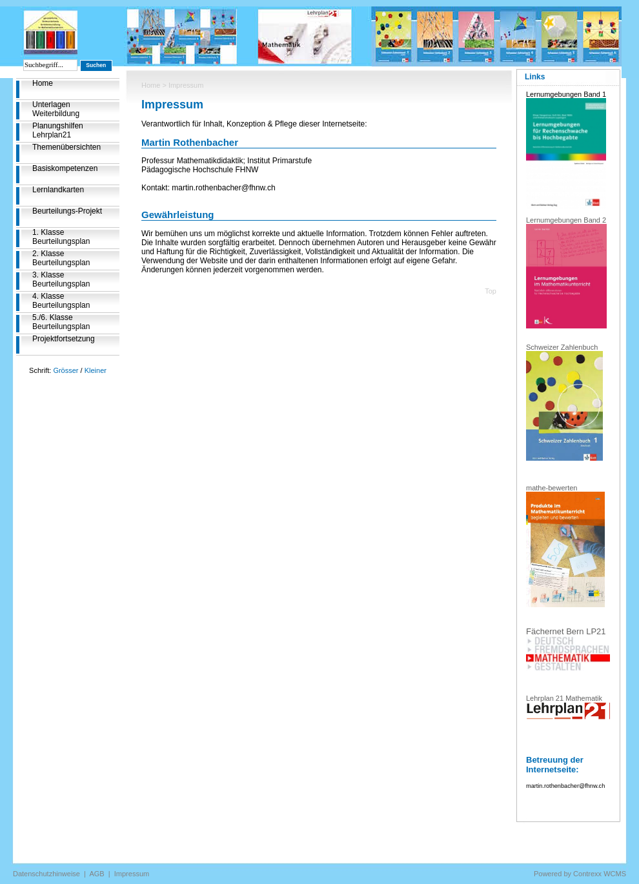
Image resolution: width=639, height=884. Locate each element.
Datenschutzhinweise (46, 874)
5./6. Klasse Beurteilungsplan (61, 322)
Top (490, 291)
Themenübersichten (66, 147)
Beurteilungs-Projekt (67, 211)
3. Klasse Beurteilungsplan (61, 279)
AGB (96, 874)
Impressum (131, 874)
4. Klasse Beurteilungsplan (61, 301)
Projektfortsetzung (63, 338)
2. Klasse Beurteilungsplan (61, 258)
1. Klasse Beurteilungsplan (61, 237)
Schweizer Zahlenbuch (562, 347)
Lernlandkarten (58, 189)
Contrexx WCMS (599, 874)
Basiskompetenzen (64, 168)
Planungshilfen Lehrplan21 (57, 130)
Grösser (65, 370)
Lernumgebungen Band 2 (566, 220)
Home (42, 83)
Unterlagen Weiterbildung (55, 109)
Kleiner (96, 370)
